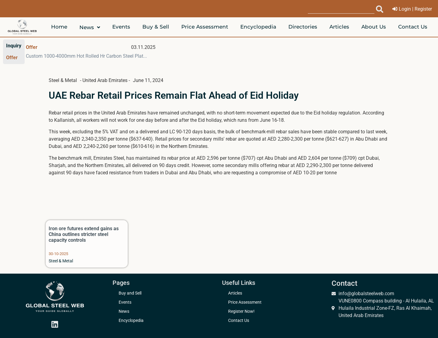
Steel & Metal (61, 261)
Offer (31, 47)
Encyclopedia (131, 320)
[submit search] (379, 9)
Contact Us (238, 320)
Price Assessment (245, 302)
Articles (235, 293)
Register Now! (241, 311)
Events (125, 302)
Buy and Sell (130, 293)
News (124, 311)
